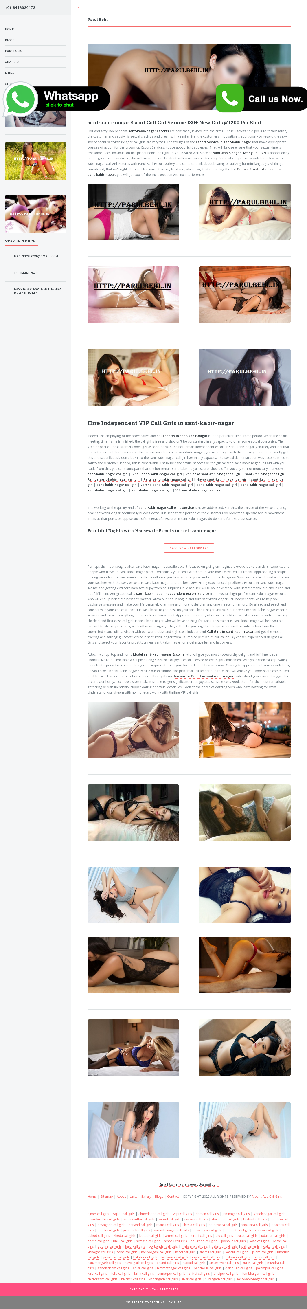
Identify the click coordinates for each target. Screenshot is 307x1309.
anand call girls (168, 1262)
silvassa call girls (148, 1241)
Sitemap (107, 1196)
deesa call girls (98, 1241)
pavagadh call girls (111, 1224)
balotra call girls (145, 1257)
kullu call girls (120, 1273)
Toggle (78, 9)
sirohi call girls (201, 1235)
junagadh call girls (136, 1230)
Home (9, 29)
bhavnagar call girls (207, 1230)
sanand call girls (141, 1224)
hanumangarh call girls (104, 1262)
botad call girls (150, 1235)
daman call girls (207, 1213)
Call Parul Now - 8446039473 (154, 1289)
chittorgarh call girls (102, 1279)
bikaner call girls (133, 1279)
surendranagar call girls (171, 1230)
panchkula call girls (207, 1268)
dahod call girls (99, 1235)
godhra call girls (109, 1246)
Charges (12, 62)
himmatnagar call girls (173, 1268)
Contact (173, 1196)
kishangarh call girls (163, 1279)
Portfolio (13, 51)
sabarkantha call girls (139, 1219)
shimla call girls (194, 1224)
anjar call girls (143, 1268)
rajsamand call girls (206, 1257)
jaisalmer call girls (116, 1257)
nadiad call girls (194, 1262)
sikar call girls (191, 1279)
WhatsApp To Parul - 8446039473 (154, 1302)
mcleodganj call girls (156, 1252)
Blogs (159, 1196)
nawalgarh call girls (139, 1262)
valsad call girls (169, 1219)
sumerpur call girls (171, 1273)
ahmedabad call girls (153, 1213)
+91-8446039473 (20, 7)
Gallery (146, 1196)
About (121, 1196)
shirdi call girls (199, 1273)
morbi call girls (108, 1230)
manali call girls (167, 1224)
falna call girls (144, 1273)
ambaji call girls (175, 1241)
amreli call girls (176, 1235)
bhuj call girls (122, 1241)
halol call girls (135, 1246)
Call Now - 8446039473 (189, 548)
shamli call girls (211, 1252)
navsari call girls (196, 1219)
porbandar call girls (163, 1246)
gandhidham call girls (113, 1268)
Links (133, 1196)
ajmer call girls (98, 1213)
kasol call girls (185, 1252)
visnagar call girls (100, 1252)
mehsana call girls (195, 1246)
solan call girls (127, 1252)
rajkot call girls (124, 1213)
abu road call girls (204, 1241)
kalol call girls (97, 1273)
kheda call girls (125, 1235)
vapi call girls (182, 1213)
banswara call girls (174, 1257)
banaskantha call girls (103, 1219)
